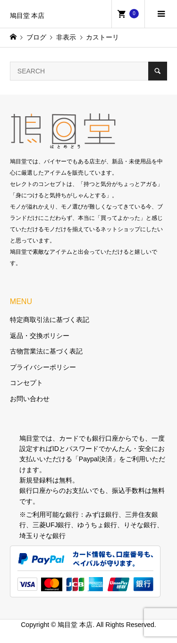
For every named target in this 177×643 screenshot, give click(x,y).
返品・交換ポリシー (39, 335)
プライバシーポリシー (43, 367)
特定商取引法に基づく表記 (49, 319)
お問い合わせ (30, 398)
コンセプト (26, 382)
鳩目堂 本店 (27, 15)
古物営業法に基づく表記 (46, 351)
